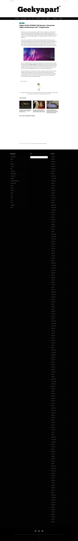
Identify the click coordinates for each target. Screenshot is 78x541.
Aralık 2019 (53, 340)
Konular (12, 185)
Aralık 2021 (53, 282)
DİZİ (33, 18)
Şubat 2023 (53, 248)
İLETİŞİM (60, 18)
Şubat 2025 (53, 190)
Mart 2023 (53, 246)
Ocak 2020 (53, 337)
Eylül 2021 (53, 289)
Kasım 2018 (53, 371)
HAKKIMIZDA (17, 18)
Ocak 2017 (53, 424)
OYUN (43, 18)
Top (39, 537)
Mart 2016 (53, 449)
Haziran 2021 (53, 296)
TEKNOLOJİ (13, 205)
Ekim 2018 (53, 374)
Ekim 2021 (53, 287)
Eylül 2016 (53, 434)
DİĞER (12, 159)
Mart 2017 (53, 420)
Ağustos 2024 (53, 205)
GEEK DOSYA (38, 18)
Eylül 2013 (53, 521)
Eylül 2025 (53, 173)
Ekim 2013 (53, 519)
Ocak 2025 (53, 192)
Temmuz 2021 (53, 294)
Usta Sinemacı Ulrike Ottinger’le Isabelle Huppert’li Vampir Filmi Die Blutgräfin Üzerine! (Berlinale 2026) (39, 110)
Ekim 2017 (53, 403)
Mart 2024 (53, 217)
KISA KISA (12, 178)
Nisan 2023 (53, 243)
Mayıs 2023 (53, 241)
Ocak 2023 (53, 250)
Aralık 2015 (53, 456)
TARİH (12, 202)
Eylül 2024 (53, 202)
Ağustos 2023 (53, 234)
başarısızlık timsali (38, 68)
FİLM (29, 18)
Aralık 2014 (53, 485)
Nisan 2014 (53, 504)
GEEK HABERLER (23, 18)
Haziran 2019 (53, 354)
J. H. (39, 90)
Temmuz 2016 (53, 439)
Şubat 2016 (53, 451)
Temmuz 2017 (53, 410)
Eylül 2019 (53, 347)
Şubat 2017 (53, 422)
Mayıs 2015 (53, 473)
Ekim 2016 (53, 432)
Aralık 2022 (53, 253)
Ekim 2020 (53, 316)
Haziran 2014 (53, 499)
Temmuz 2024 (53, 207)
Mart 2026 (53, 159)
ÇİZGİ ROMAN (13, 156)
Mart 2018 (53, 391)
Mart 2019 (53, 362)
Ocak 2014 (53, 511)
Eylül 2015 (53, 463)
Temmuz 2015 (53, 468)
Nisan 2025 (53, 185)
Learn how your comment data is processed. (39, 143)
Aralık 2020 (53, 311)
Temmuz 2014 (53, 497)
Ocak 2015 (53, 482)
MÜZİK (12, 192)
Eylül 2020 (53, 318)
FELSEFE (12, 166)
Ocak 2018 (53, 395)
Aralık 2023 (53, 224)
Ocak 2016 (53, 453)
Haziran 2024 (53, 209)
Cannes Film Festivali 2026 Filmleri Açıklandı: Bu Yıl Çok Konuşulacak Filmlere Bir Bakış (25, 110)
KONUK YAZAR (13, 183)
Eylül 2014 (53, 492)
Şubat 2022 (53, 277)
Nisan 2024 (53, 214)
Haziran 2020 (53, 325)
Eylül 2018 (53, 376)
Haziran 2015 (53, 470)
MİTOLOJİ (12, 190)
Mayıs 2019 (53, 357)
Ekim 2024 (53, 200)
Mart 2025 (53, 188)
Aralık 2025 (53, 166)
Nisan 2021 (53, 301)
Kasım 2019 (53, 342)
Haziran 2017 (53, 412)
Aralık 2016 (53, 427)
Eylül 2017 (53, 405)
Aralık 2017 (53, 398)
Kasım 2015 (53, 458)
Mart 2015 (53, 478)
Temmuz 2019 (53, 352)
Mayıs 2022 (53, 270)
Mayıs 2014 (53, 502)
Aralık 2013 (53, 514)
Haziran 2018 (53, 383)
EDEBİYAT (48, 18)
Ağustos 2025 (53, 176)
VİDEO (12, 207)
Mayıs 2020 (53, 328)
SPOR (12, 200)
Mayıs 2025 (53, 183)
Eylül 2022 (53, 260)
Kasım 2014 (53, 487)
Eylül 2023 (53, 231)
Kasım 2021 (53, 284)
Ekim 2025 (53, 171)
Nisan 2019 (53, 359)
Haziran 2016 (53, 441)
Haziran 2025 (53, 180)
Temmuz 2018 (53, 381)
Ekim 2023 (53, 229)
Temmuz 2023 (53, 236)
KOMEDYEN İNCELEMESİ (15, 180)
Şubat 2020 (53, 335)
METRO (12, 188)
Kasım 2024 (53, 197)
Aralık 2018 (53, 369)
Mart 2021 (53, 304)
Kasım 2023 (53, 226)
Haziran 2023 (53, 238)
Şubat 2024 (53, 219)
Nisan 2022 (53, 272)
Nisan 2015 (53, 475)
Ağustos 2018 (53, 379)
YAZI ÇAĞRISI (55, 18)
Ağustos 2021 (53, 292)
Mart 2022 (53, 275)
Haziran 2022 (53, 267)
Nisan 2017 (53, 417)
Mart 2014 (53, 507)
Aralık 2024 (53, 195)
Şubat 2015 (53, 480)
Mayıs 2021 (53, 299)
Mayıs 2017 (53, 415)
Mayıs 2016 (53, 444)
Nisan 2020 (53, 330)
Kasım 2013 (53, 516)
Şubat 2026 (53, 161)
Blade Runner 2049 (23, 81)
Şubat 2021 (53, 306)
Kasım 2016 (53, 429)
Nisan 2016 (53, 446)
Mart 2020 (53, 333)
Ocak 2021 (53, 308)
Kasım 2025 (53, 168)
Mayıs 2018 (53, 386)
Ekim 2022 (53, 258)
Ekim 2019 (53, 345)
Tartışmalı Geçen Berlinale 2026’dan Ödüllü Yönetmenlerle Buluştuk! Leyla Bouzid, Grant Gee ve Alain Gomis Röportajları (52, 111)
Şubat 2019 (53, 364)
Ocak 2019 (53, 366)
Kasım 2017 (53, 400)
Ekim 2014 (53, 490)
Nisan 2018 (53, 388)
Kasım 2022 (53, 255)
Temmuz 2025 (53, 178)
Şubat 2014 (53, 509)
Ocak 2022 (53, 279)
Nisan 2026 (53, 156)
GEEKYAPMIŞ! (13, 176)
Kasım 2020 (53, 313)
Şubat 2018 (53, 393)
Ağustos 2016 (53, 437)
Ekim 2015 (53, 461)
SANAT (12, 197)
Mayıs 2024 (53, 212)
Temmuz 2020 (53, 323)
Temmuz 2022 (53, 265)
